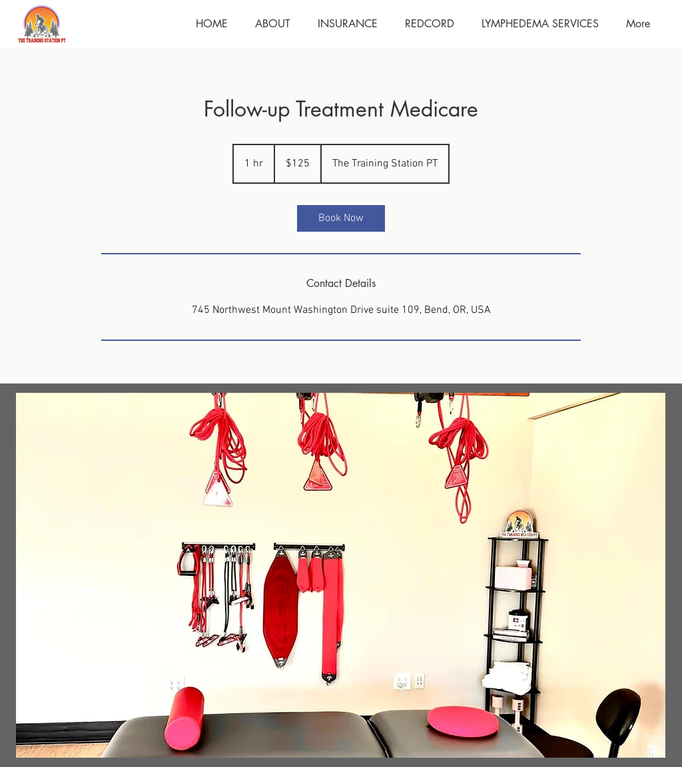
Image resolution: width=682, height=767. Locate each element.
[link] (341, 218)
